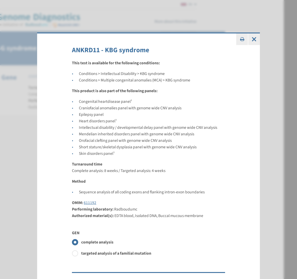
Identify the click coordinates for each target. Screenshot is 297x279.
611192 (90, 203)
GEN (76, 233)
